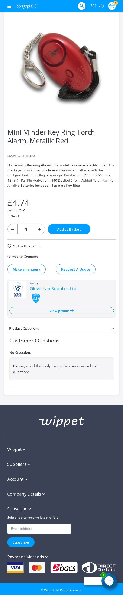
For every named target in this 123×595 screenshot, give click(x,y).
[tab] (61, 328)
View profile (59, 310)
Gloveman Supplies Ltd (53, 288)
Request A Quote (75, 269)
